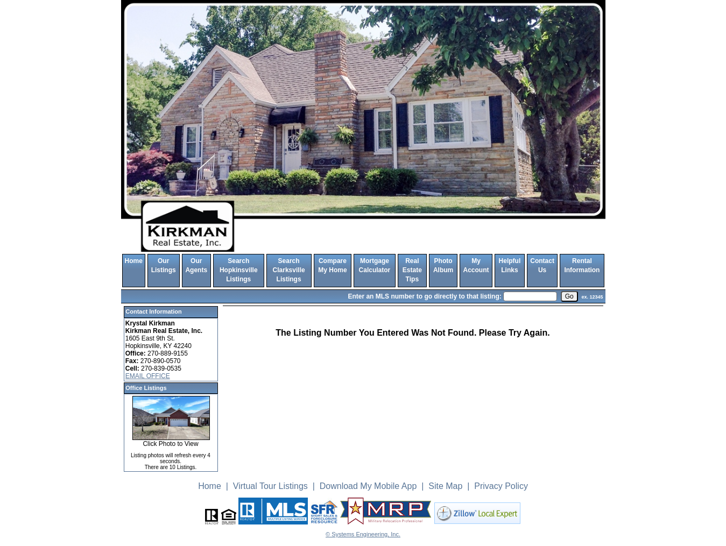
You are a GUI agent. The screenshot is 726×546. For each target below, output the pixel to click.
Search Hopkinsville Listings (239, 270)
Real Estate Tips (412, 270)
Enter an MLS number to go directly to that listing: (424, 296)
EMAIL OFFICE (147, 376)
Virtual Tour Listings (270, 486)
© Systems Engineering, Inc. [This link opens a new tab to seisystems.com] (363, 534)
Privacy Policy (501, 486)
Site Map (445, 486)
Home (134, 261)
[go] (569, 296)
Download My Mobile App (368, 486)
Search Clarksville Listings (289, 270)
